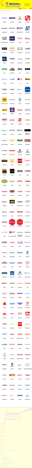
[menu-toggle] (2, 4)
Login (27, 4)
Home (2, 10)
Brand (6, 10)
